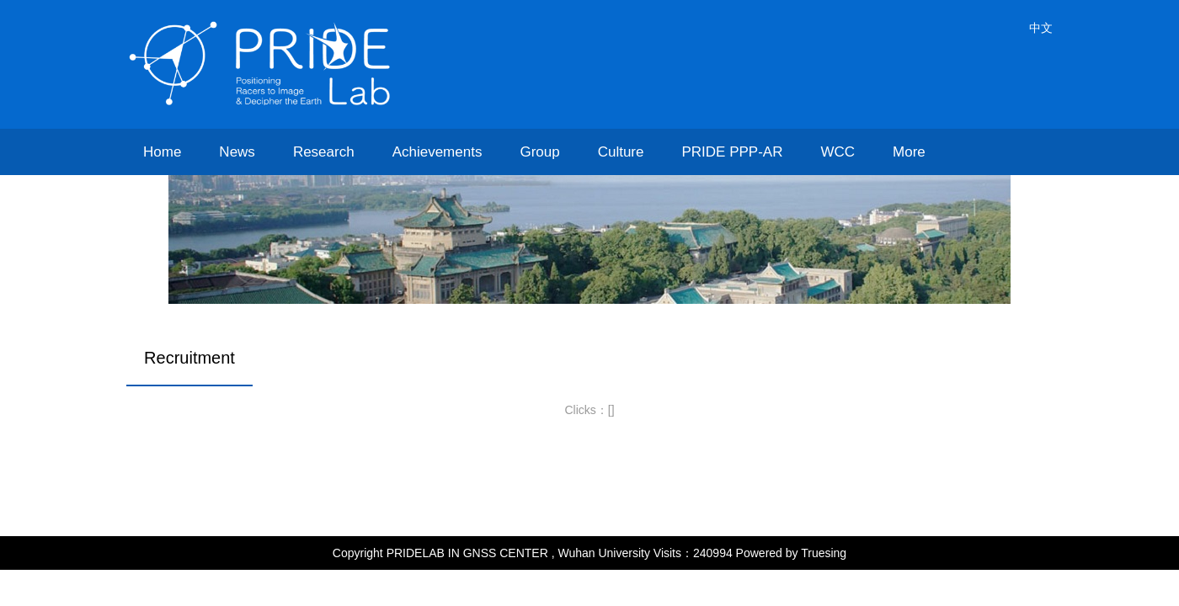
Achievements (437, 152)
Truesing (823, 553)
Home (162, 152)
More (909, 152)
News (237, 152)
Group (539, 152)
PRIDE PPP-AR (731, 152)
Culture (621, 152)
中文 (1041, 28)
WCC (837, 152)
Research (324, 152)
